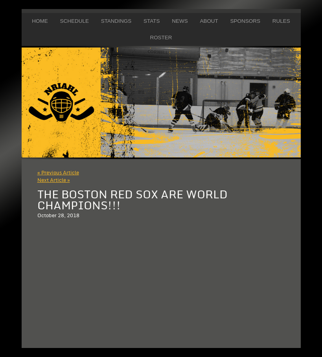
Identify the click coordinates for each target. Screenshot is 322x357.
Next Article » (53, 180)
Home (40, 21)
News (180, 21)
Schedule (74, 21)
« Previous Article (58, 172)
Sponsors (245, 21)
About (209, 21)
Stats (152, 21)
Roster (161, 37)
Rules (281, 21)
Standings (116, 21)
